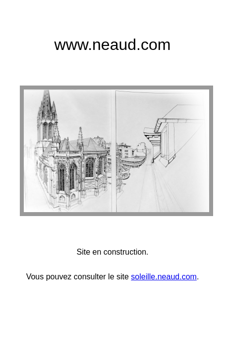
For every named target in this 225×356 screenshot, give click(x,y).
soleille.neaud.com (164, 276)
